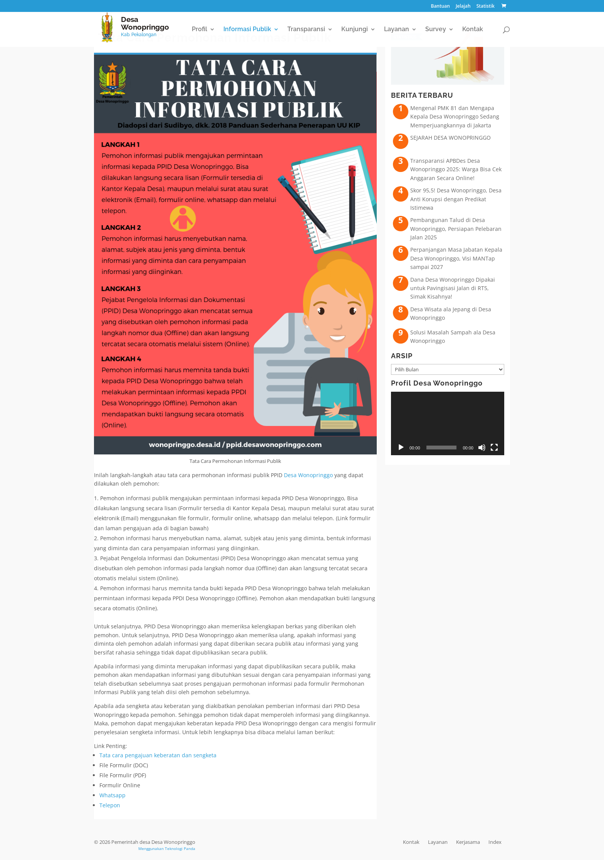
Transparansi (306, 30)
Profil (199, 30)
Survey (435, 30)
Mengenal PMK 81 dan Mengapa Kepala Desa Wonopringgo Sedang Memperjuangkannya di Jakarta (454, 116)
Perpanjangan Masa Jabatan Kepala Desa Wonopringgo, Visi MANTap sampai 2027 (456, 258)
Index (495, 841)
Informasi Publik (247, 30)
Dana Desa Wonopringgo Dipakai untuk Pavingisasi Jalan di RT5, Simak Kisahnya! (452, 288)
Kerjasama (468, 841)
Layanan (396, 30)
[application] (447, 423)
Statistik (485, 6)
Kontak (472, 30)
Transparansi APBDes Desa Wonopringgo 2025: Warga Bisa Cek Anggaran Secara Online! (456, 169)
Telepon (109, 805)
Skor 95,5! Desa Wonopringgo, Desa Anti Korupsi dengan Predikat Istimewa (456, 199)
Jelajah (463, 6)
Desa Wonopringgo (308, 475)
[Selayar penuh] (494, 447)
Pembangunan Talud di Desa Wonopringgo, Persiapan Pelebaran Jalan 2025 (456, 228)
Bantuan (440, 6)
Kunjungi (354, 30)
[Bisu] (482, 447)
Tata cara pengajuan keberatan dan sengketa (157, 755)
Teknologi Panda (180, 848)
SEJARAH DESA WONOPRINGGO (450, 137)
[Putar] (401, 447)
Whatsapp (112, 795)
